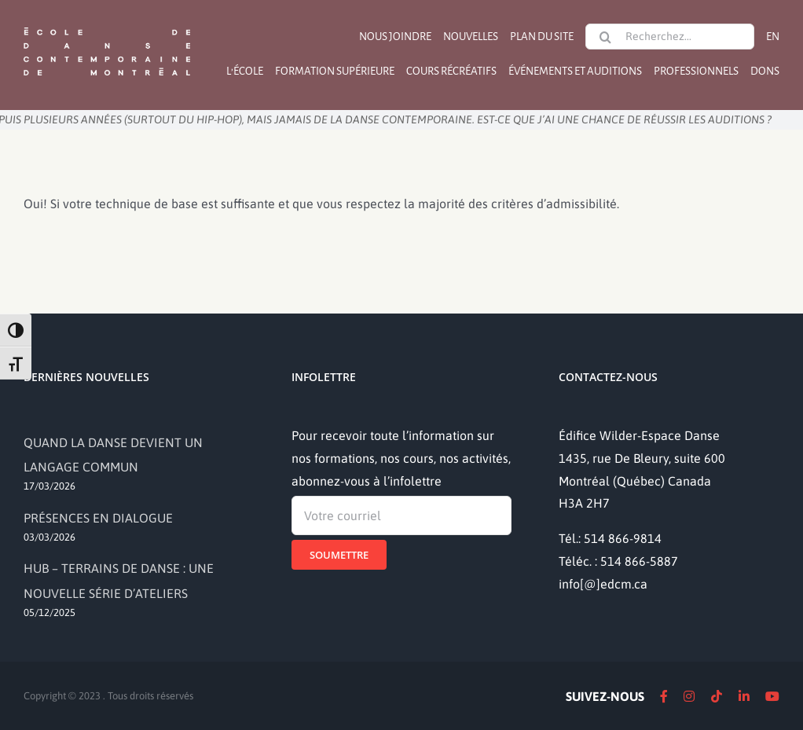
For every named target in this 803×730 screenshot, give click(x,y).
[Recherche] (605, 37)
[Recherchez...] (669, 37)
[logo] (107, 26)
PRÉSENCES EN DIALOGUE (98, 518)
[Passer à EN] (772, 36)
